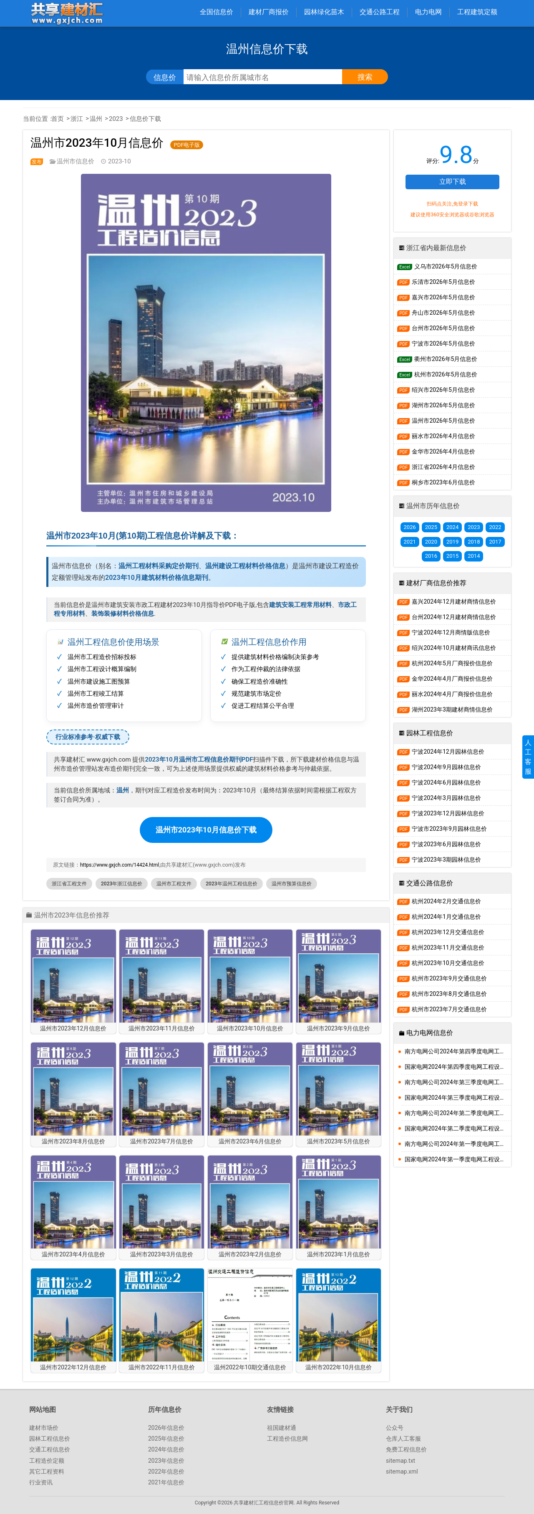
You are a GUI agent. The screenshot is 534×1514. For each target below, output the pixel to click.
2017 (495, 542)
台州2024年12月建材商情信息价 (446, 617)
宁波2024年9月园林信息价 (439, 767)
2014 (474, 556)
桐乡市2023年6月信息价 (436, 482)
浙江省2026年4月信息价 (436, 467)
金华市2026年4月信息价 (436, 451)
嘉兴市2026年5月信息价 (436, 297)
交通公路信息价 (429, 883)
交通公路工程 (380, 12)
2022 (495, 527)
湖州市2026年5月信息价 (436, 405)
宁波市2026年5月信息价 (436, 343)
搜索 (365, 77)
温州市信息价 (75, 161)
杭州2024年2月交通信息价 (439, 901)
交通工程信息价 (49, 1449)
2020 (431, 542)
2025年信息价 (166, 1438)
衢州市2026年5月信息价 (437, 359)
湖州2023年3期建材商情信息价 (445, 709)
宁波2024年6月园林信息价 (439, 782)
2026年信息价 (166, 1427)
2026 (410, 527)
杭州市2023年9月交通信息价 (442, 978)
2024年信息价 (166, 1449)
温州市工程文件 (173, 884)
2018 (474, 542)
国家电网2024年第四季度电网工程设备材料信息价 (458, 1066)
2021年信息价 (166, 1482)
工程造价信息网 (287, 1438)
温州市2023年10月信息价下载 (206, 829)
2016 (431, 556)
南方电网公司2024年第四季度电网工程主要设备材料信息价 (458, 1051)
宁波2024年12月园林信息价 (440, 751)
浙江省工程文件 (69, 884)
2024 (452, 527)
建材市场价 (43, 1427)
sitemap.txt (400, 1460)
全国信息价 (216, 12)
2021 (410, 542)
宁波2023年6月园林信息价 (439, 844)
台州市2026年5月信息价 (436, 328)
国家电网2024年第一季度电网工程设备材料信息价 (458, 1159)
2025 (431, 527)
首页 (57, 119)
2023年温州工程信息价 (231, 884)
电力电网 (428, 12)
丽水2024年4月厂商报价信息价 (445, 694)
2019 (452, 542)
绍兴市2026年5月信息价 (436, 390)
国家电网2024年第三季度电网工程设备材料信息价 (458, 1097)
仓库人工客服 (403, 1438)
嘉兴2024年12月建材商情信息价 (446, 601)
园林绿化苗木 (324, 12)
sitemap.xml (402, 1471)
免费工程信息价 (406, 1449)
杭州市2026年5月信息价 (437, 374)
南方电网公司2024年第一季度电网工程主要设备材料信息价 (458, 1144)
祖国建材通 (281, 1427)
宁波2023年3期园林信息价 (439, 859)
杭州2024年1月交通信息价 (439, 916)
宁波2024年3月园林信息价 (439, 798)
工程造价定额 (46, 1460)
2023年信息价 (166, 1460)
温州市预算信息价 (292, 884)
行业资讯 (41, 1482)
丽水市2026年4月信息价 (436, 436)
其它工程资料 (46, 1471)
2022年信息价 (166, 1471)
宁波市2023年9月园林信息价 (442, 828)
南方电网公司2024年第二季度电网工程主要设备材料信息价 (458, 1113)
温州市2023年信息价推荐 (71, 915)
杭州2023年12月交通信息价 (440, 932)
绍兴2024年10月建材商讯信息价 (446, 648)
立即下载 (452, 181)
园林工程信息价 (429, 733)
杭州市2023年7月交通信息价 (442, 1009)
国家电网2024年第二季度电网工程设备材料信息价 (458, 1128)
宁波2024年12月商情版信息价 (443, 632)
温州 (96, 119)
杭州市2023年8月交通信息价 (442, 994)
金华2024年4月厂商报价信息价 (445, 678)
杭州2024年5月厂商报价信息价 (445, 663)
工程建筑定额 (477, 12)
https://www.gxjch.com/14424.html (119, 865)
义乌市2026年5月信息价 (437, 266)
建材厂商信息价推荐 (436, 583)
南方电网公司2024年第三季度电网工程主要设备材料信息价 (458, 1082)
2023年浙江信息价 (121, 884)
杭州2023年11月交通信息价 (440, 947)
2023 (116, 119)
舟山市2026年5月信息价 (436, 312)
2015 (452, 556)
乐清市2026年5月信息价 (436, 282)
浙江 (77, 119)
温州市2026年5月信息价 (436, 420)
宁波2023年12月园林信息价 (440, 813)
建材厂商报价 (269, 12)
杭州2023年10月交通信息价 (440, 963)
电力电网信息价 (429, 1033)
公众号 (394, 1427)
